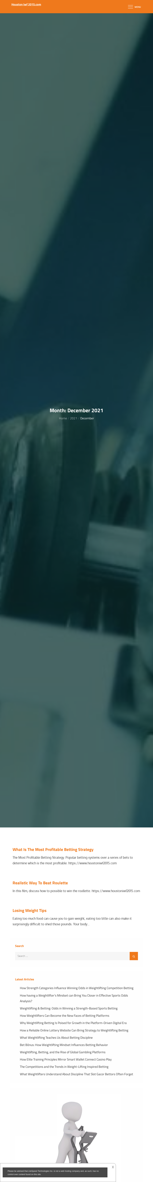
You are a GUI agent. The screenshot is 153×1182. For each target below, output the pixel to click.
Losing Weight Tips (30, 910)
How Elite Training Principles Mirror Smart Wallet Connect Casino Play (66, 1059)
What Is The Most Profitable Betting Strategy (53, 849)
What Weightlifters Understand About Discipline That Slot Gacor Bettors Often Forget (76, 1074)
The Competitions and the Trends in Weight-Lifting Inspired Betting (64, 1066)
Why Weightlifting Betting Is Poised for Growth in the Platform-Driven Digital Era (73, 1022)
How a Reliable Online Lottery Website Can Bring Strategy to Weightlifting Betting (74, 1030)
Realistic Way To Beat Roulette (40, 883)
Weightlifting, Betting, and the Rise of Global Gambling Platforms (62, 1052)
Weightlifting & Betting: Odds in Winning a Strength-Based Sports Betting (69, 1008)
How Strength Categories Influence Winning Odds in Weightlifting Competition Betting (76, 987)
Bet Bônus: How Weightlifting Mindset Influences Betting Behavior (64, 1044)
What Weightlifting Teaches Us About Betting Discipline (56, 1037)
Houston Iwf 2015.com (26, 4)
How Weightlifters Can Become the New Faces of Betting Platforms (64, 1015)
